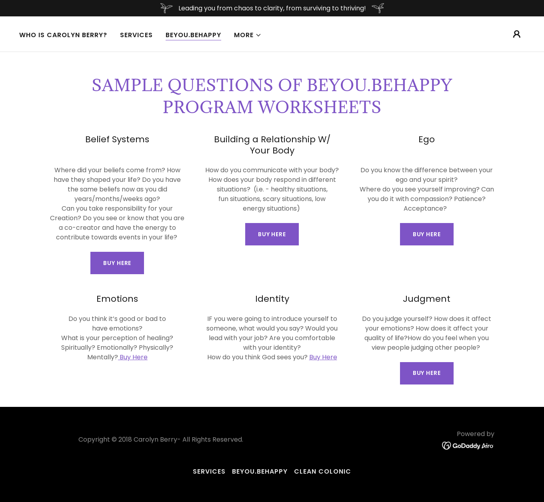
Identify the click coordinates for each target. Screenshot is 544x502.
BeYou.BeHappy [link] (193, 35)
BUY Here (272, 234)
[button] (248, 35)
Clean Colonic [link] (322, 471)
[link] (468, 445)
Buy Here (117, 263)
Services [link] (136, 35)
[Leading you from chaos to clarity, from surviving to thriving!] (272, 8)
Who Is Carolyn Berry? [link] (63, 35)
